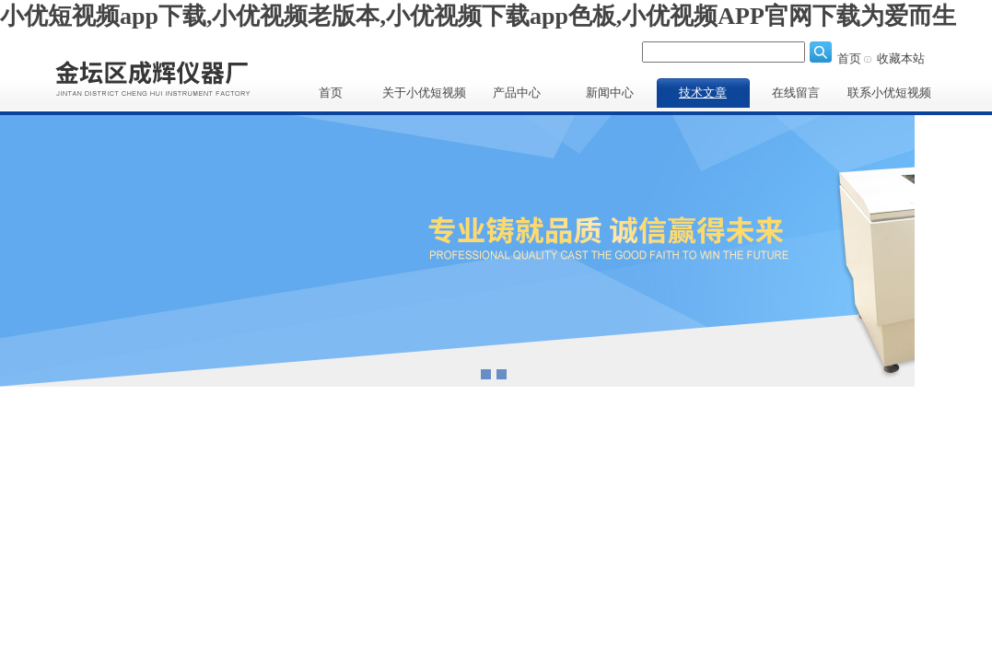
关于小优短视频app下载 (424, 97)
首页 (849, 58)
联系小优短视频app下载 (889, 97)
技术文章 (703, 92)
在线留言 (796, 92)
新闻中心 (610, 92)
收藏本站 (901, 58)
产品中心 (517, 92)
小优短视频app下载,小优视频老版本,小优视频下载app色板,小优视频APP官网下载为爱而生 (478, 16)
